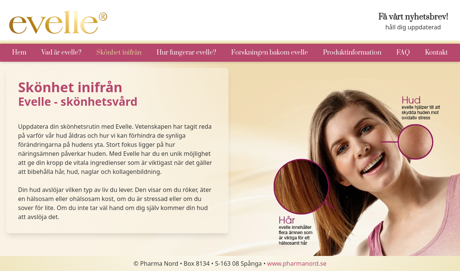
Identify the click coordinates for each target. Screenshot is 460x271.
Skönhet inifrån (119, 53)
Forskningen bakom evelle (269, 53)
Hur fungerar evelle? (186, 53)
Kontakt (436, 53)
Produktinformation (352, 53)
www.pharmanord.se (296, 263)
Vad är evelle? (61, 53)
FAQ (403, 53)
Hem (19, 53)
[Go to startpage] (59, 22)
